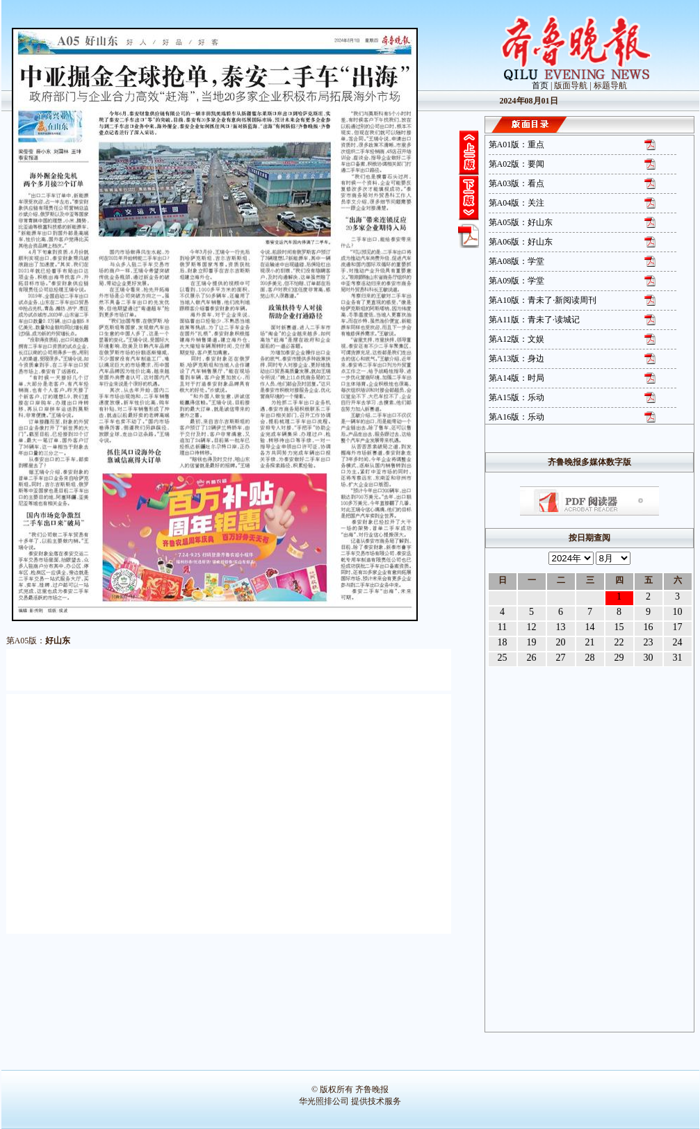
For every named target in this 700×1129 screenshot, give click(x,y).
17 (678, 627)
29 (619, 657)
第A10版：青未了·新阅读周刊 (543, 300)
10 (678, 612)
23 (648, 642)
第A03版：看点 (517, 183)
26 (532, 657)
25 (502, 657)
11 (502, 627)
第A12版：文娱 (517, 339)
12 (532, 627)
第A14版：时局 (517, 378)
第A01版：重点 (517, 144)
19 (532, 642)
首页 (540, 85)
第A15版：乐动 (517, 397)
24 (678, 642)
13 (561, 627)
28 (590, 657)
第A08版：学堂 (517, 261)
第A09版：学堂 (517, 281)
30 (648, 657)
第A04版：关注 (517, 203)
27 (561, 657)
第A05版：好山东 (521, 222)
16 (648, 627)
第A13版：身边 (517, 358)
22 (619, 642)
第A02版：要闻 (517, 164)
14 (590, 627)
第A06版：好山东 (521, 242)
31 (678, 657)
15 (619, 627)
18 (502, 642)
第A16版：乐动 (517, 417)
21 (590, 642)
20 (561, 642)
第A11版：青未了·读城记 (534, 319)
